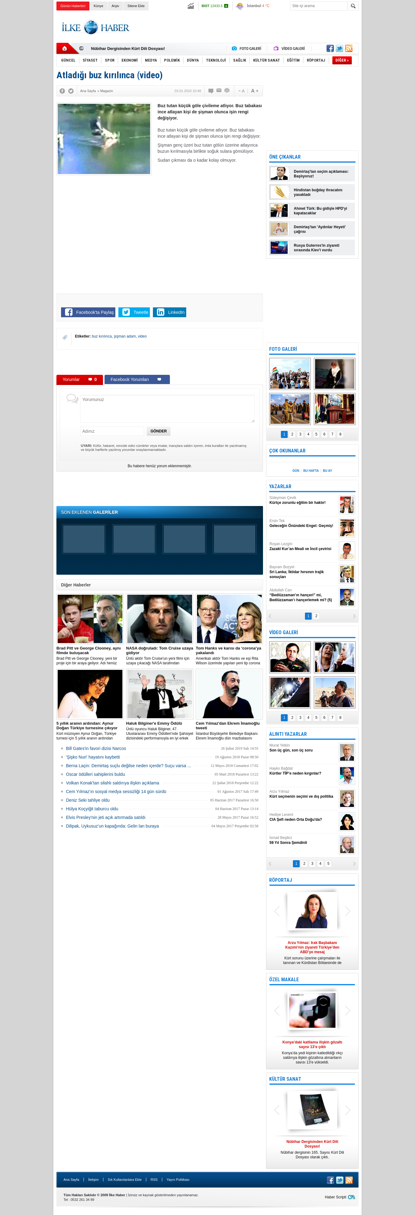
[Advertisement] (388, 107)
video (142, 336)
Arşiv (115, 6)
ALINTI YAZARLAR (288, 734)
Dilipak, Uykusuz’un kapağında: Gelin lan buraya (112, 826)
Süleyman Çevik (303, 500)
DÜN (296, 470)
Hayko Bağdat (303, 771)
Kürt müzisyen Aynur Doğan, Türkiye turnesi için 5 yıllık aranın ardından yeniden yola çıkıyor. (90, 731)
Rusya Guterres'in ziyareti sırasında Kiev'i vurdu (316, 247)
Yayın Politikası (177, 1179)
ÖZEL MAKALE (284, 979)
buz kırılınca (102, 336)
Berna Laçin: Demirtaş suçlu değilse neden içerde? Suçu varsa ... (128, 765)
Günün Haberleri (72, 6)
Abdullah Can (303, 595)
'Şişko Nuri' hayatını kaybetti (93, 757)
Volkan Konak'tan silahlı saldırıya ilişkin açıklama (112, 782)
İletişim (93, 1179)
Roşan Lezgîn (303, 546)
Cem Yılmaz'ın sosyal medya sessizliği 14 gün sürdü (116, 791)
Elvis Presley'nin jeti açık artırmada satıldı (106, 817)
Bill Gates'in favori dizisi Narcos (96, 748)
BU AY (327, 470)
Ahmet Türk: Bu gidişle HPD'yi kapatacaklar (320, 210)
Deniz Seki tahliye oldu (88, 800)
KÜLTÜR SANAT (285, 1079)
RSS (154, 1179)
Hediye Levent (303, 817)
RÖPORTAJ (280, 880)
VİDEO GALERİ (283, 632)
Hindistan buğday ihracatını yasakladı (318, 192)
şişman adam (125, 336)
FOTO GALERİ (283, 349)
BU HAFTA (311, 470)
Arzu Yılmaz (303, 794)
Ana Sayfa (71, 1179)
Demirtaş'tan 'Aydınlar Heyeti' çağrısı (320, 229)
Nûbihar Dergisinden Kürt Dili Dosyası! (128, 48)
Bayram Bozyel (303, 572)
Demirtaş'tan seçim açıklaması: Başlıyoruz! (321, 173)
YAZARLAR (280, 486)
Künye (98, 6)
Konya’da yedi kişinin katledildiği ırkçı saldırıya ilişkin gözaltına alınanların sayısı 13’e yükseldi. (312, 1052)
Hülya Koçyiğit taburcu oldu (92, 808)
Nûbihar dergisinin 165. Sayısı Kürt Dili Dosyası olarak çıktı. (312, 1149)
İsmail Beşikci (303, 840)
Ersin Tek (303, 523)
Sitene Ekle (136, 6)
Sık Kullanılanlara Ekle (125, 1179)
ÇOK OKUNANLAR (287, 451)
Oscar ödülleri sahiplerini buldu (95, 774)
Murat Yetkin (303, 748)
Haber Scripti (335, 1197)
